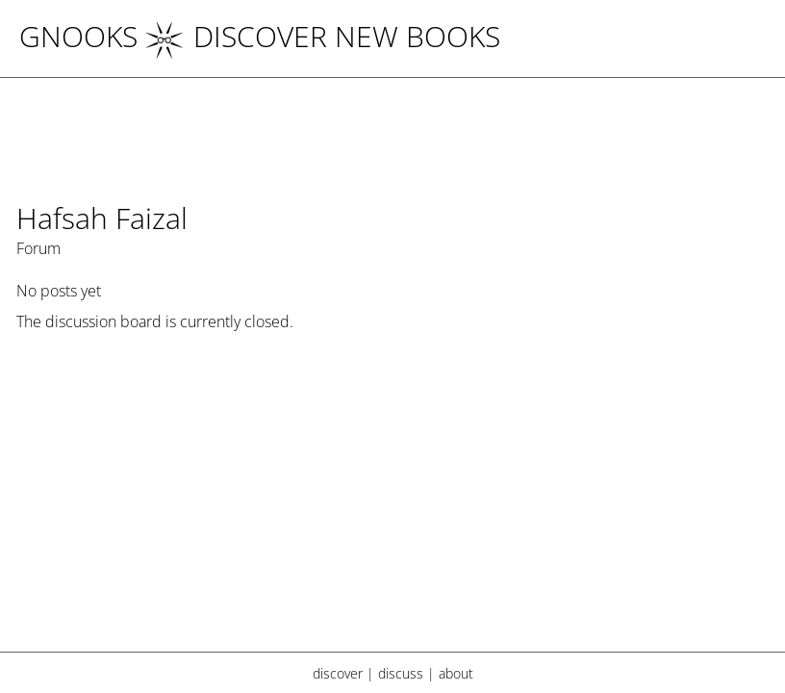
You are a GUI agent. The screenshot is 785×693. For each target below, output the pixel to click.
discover (338, 673)
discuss (400, 673)
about (456, 673)
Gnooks (78, 36)
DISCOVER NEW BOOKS (322, 36)
